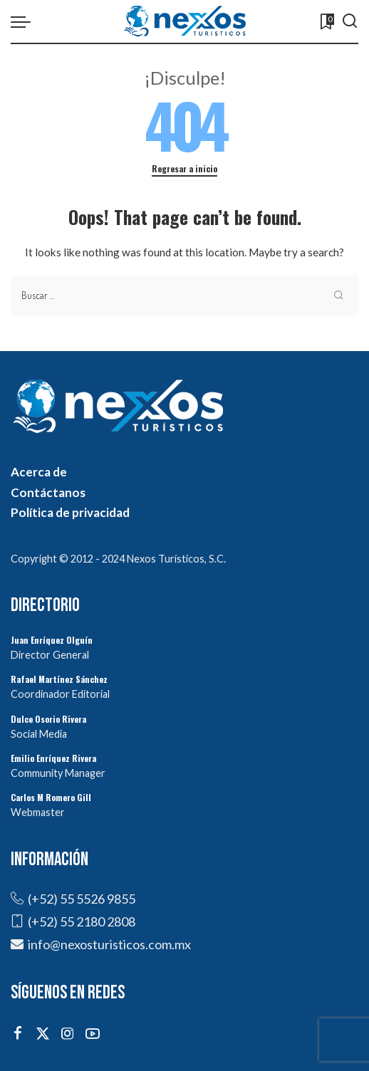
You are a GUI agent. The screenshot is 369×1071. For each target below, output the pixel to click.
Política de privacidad (70, 512)
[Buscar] (349, 21)
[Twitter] (43, 1033)
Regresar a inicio (184, 168)
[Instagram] (68, 1033)
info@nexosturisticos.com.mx (109, 944)
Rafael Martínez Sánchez (59, 679)
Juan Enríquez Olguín (52, 640)
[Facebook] (18, 1033)
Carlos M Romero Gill (51, 797)
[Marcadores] (326, 21)
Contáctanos (48, 492)
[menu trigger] (24, 21)
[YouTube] (92, 1033)
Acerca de (39, 471)
